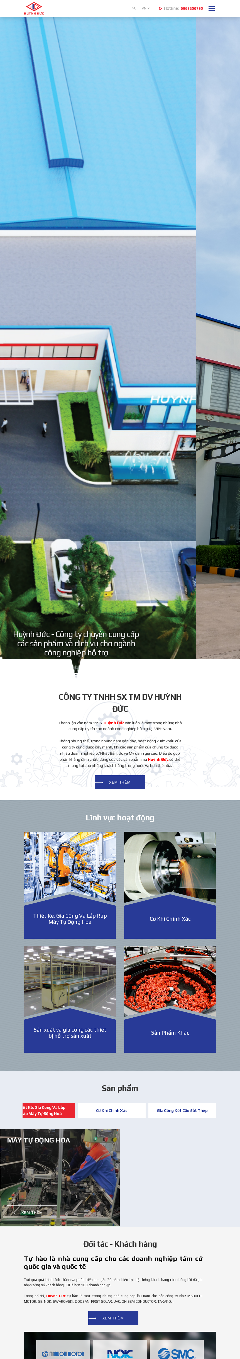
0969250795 (192, 8)
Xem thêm (120, 782)
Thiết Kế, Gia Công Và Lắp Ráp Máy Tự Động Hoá (41, 1110)
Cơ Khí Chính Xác (111, 1110)
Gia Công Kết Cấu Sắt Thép (182, 1110)
